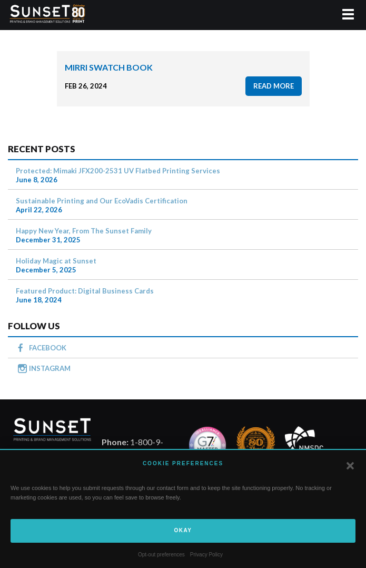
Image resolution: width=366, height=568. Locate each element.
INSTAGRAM (50, 368)
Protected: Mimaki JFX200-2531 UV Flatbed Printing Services (118, 171)
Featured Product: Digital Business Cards (85, 291)
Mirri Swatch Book (109, 67)
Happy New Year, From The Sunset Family (84, 231)
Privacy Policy (206, 554)
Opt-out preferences (161, 554)
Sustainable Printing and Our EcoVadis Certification (101, 201)
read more (273, 86)
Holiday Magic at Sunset (56, 261)
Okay (183, 530)
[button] (350, 466)
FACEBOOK (47, 348)
